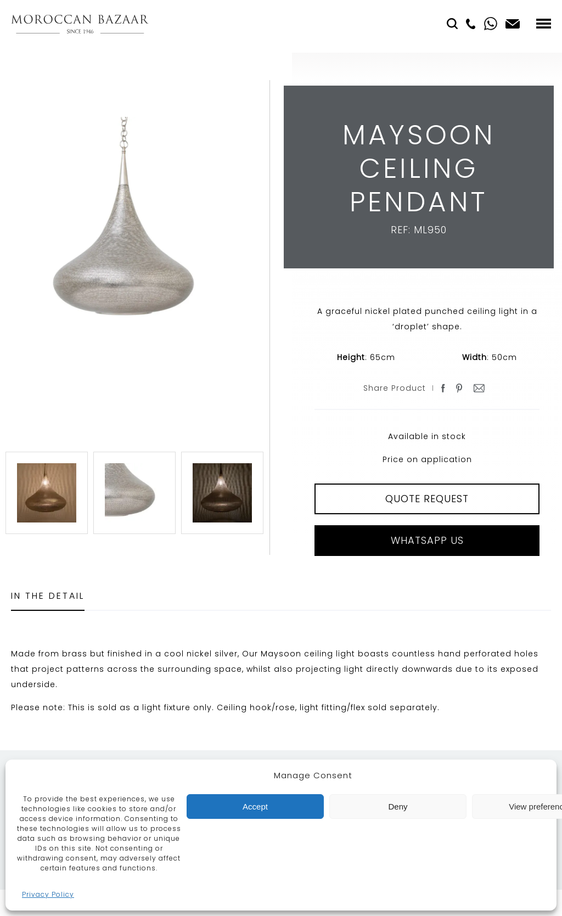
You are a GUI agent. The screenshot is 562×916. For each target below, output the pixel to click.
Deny (397, 806)
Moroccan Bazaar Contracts (80, 23)
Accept (255, 806)
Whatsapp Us (427, 540)
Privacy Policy (48, 894)
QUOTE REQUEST (427, 498)
